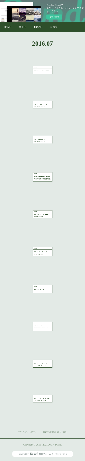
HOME (7, 27)
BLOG (53, 27)
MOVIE (38, 27)
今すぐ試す (54, 17)
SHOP (22, 27)
